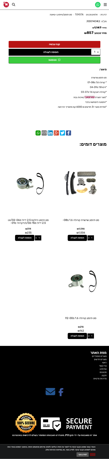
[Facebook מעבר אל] (61, 394)
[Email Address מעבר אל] (50, 394)
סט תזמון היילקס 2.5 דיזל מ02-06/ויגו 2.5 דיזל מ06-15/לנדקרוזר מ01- (28, 221)
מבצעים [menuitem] (103, 372)
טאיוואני (90, 97)
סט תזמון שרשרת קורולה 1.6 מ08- (81, 220)
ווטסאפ (54, 59)
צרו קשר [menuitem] (103, 365)
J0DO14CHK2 (93, 21)
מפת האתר (98, 353)
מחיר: (99, 27)
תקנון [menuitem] (104, 375)
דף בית (104, 14)
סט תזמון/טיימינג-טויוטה (61, 14)
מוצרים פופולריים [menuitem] (99, 356)
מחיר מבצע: (100, 33)
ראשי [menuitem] (104, 362)
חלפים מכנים (92, 14)
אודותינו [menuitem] (103, 369)
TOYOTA (79, 14)
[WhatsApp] (98, 4)
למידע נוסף (82, 454)
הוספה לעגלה (50, 52)
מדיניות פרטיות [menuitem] (100, 378)
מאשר (92, 454)
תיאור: (103, 69)
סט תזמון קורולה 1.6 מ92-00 (80, 318)
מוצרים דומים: (93, 144)
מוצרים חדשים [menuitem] (100, 359)
